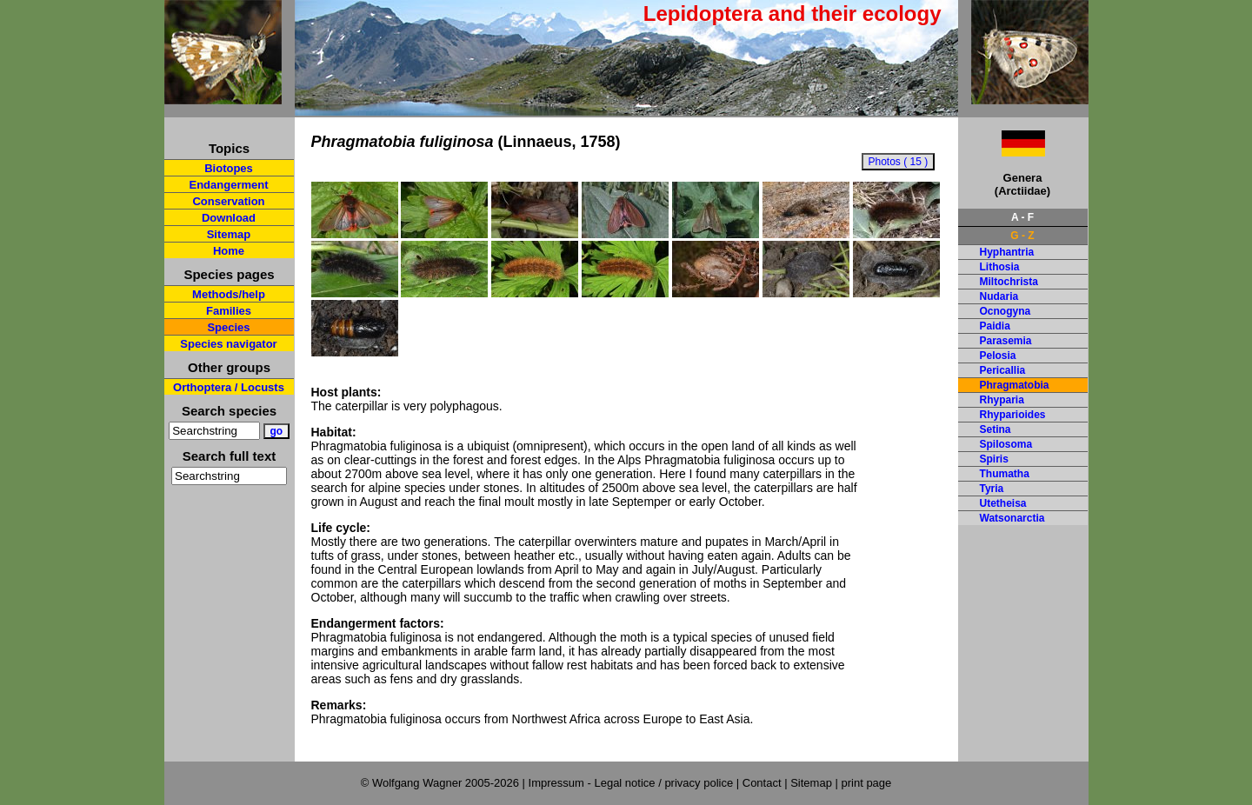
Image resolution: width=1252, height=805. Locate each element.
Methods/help (228, 294)
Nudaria (999, 296)
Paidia (995, 326)
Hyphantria (1007, 252)
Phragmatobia (1014, 385)
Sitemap (229, 234)
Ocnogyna (1005, 311)
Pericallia (1003, 370)
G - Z (1022, 236)
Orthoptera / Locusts (228, 387)
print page (866, 782)
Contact (762, 782)
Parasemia (1006, 341)
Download (229, 217)
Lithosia (1000, 267)
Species (228, 327)
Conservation (228, 201)
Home (228, 250)
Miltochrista (1009, 282)
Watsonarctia (1012, 518)
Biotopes (228, 168)
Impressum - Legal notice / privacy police (632, 782)
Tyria (992, 488)
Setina (995, 429)
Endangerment (228, 184)
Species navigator (228, 343)
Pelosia (998, 355)
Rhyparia (1002, 400)
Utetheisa (1003, 503)
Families (228, 310)
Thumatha (1004, 474)
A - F (1022, 217)
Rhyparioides (1013, 415)
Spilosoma (1006, 444)
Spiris (994, 459)
